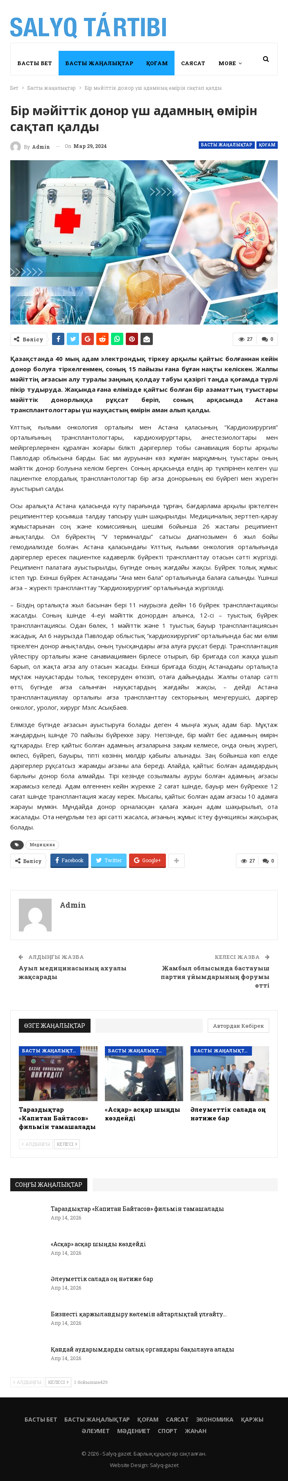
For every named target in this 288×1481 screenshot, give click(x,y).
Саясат (193, 63)
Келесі (67, 1144)
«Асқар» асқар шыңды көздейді (98, 1244)
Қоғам (157, 63)
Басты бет (34, 63)
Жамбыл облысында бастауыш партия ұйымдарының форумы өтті (215, 976)
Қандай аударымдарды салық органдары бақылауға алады (142, 1349)
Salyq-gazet (164, 1465)
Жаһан (195, 1431)
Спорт (167, 1431)
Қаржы (252, 1419)
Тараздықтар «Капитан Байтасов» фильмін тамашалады (137, 1209)
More (227, 63)
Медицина (42, 844)
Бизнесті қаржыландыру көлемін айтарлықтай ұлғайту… (139, 1314)
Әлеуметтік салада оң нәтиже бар (102, 1279)
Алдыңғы (36, 1144)
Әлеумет (96, 1431)
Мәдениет (133, 1431)
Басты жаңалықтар (99, 63)
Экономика (215, 1419)
